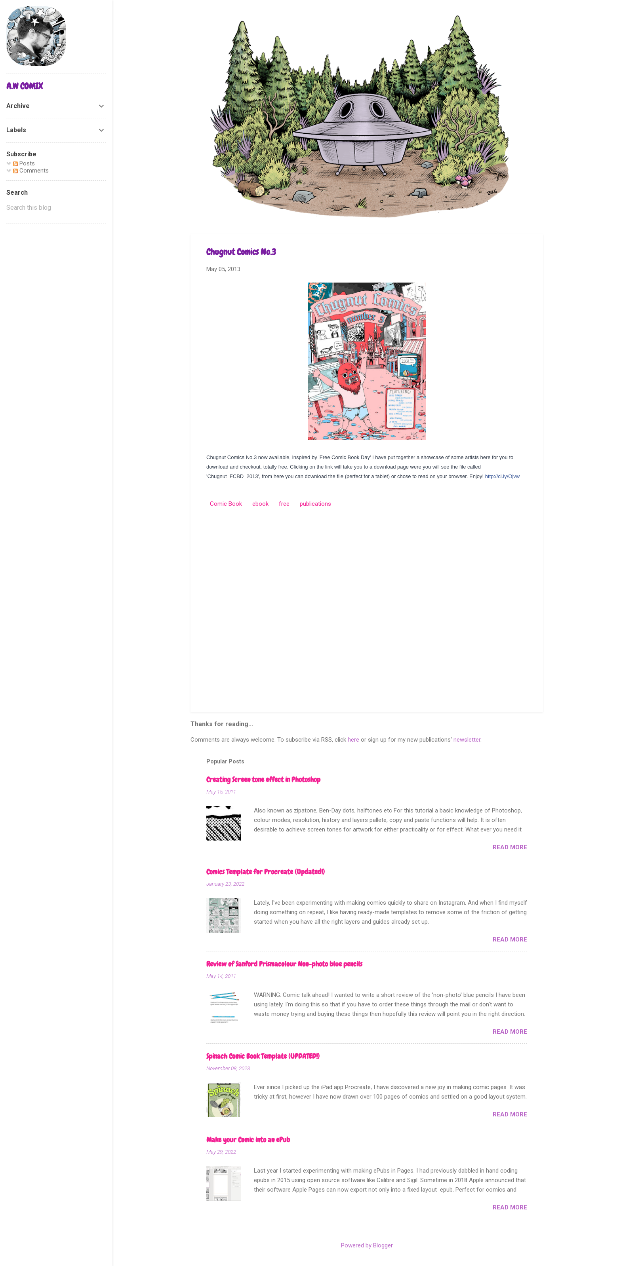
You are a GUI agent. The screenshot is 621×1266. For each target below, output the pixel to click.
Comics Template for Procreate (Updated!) (265, 871)
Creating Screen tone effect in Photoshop (263, 779)
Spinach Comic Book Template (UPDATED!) (263, 1056)
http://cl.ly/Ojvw (502, 476)
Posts (24, 163)
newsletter (466, 739)
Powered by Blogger (367, 1245)
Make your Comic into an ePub (248, 1139)
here (353, 739)
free (284, 503)
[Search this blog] (56, 207)
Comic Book (226, 503)
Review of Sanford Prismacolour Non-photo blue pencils (284, 963)
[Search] (538, 21)
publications (315, 503)
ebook (260, 503)
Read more (510, 847)
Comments (31, 170)
